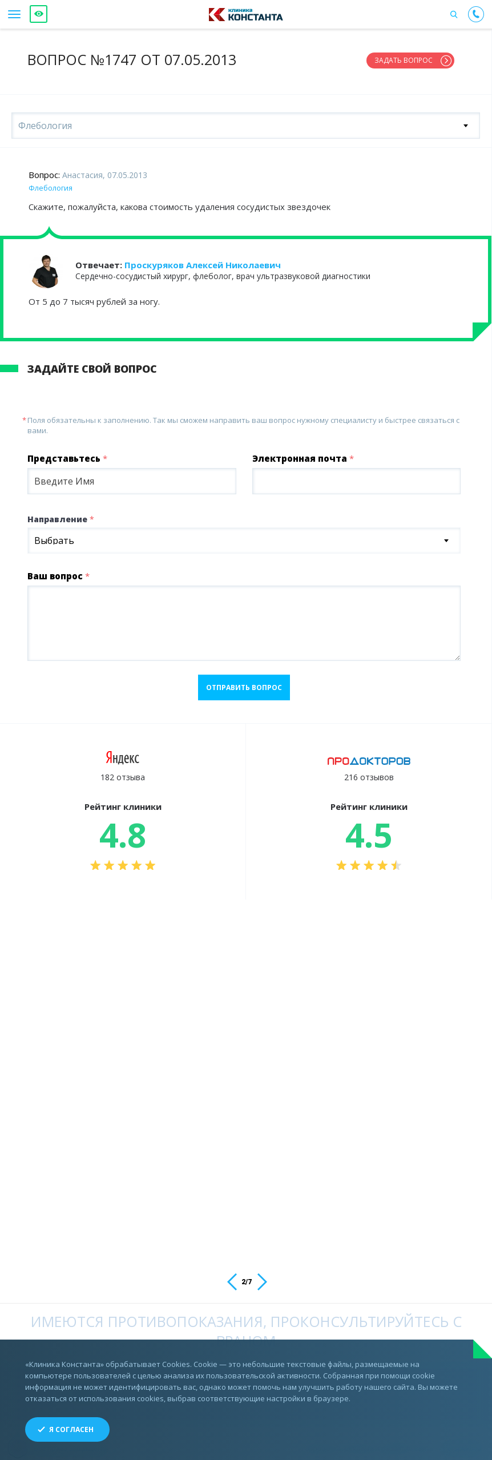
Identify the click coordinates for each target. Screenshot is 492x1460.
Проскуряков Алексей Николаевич (202, 260)
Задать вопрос (403, 60)
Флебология (50, 183)
